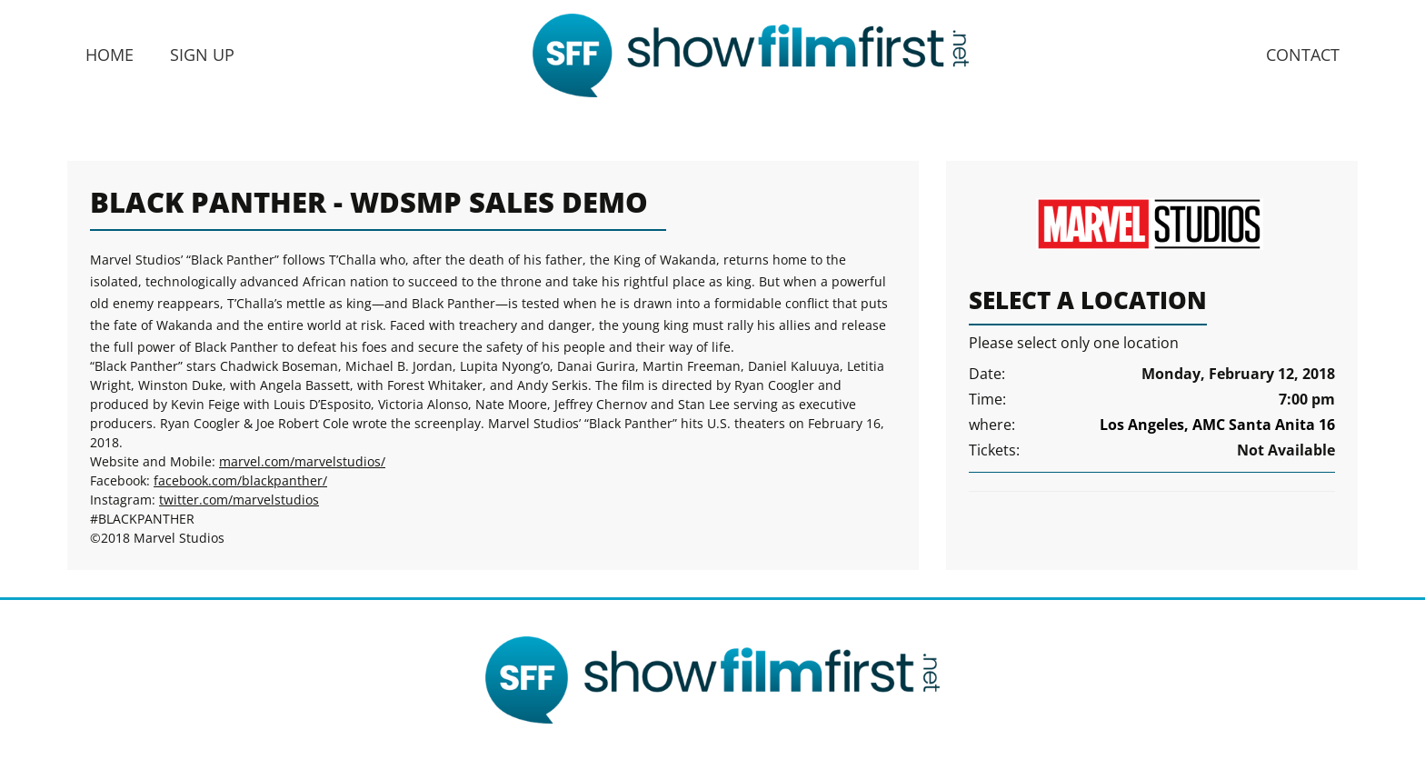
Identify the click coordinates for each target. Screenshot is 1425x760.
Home (109, 54)
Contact (1303, 54)
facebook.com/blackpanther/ (240, 480)
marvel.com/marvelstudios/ (302, 461)
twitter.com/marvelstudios (239, 499)
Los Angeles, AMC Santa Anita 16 (1217, 425)
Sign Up (202, 54)
